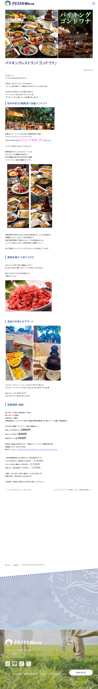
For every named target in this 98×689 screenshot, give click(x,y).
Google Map (13, 654)
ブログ (15, 565)
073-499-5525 (17, 657)
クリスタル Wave (86, 681)
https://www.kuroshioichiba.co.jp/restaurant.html (34, 449)
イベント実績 (17, 674)
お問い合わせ (81, 672)
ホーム (7, 565)
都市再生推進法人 (31, 674)
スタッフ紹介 (55, 674)
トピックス (44, 674)
